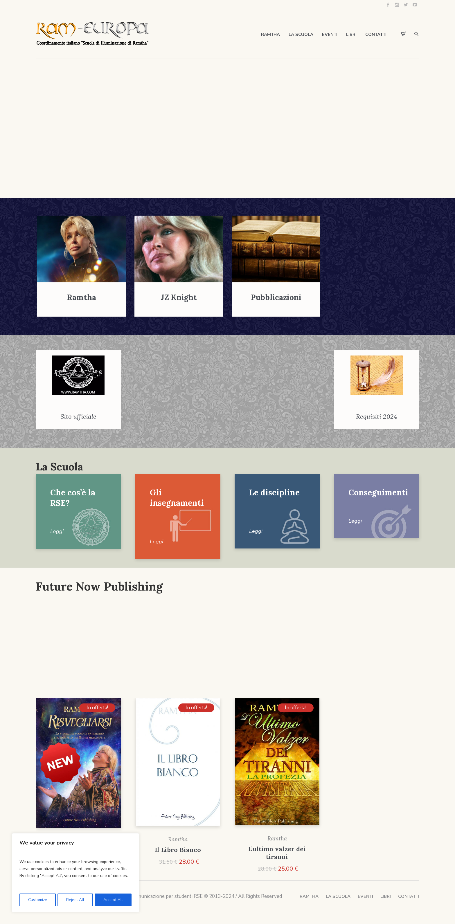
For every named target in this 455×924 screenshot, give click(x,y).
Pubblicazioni (276, 297)
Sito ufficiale (78, 417)
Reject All (75, 900)
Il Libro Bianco (178, 850)
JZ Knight (179, 297)
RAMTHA (309, 897)
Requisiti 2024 (376, 417)
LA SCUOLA (338, 897)
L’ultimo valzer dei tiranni (277, 853)
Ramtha (81, 297)
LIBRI (385, 897)
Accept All (113, 900)
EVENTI (365, 897)
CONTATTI (408, 897)
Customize (37, 900)
